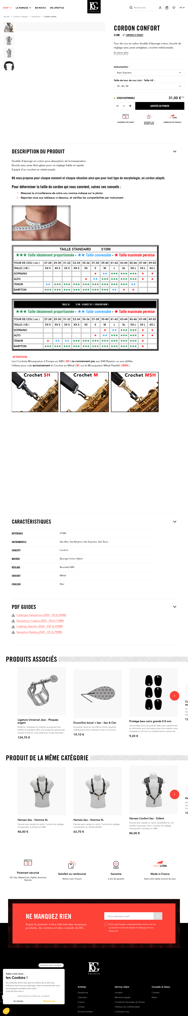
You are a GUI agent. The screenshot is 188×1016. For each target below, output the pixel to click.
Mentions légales (122, 997)
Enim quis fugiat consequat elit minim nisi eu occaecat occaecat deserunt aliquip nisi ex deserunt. (132, 927)
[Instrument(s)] (149, 72)
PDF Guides (94, 607)
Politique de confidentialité (127, 1006)
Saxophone (83, 992)
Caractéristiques (94, 521)
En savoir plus (121, 52)
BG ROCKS (40, 7)
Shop (6, 7)
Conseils (155, 992)
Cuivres (81, 1002)
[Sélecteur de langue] (182, 7)
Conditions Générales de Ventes (130, 1002)
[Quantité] (124, 106)
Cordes (81, 1006)
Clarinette (82, 997)
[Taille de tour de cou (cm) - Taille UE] (149, 86)
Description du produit (94, 151)
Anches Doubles (85, 1011)
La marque (22, 7)
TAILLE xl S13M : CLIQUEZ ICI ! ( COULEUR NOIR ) (85, 304)
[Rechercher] (142, 8)
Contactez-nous (122, 1011)
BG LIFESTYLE (57, 7)
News (154, 997)
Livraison (119, 992)
